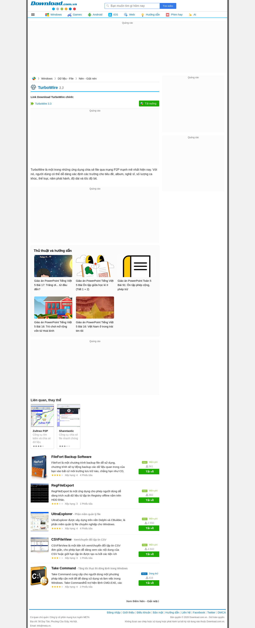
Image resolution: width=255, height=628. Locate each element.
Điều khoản (144, 612)
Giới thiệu (129, 612)
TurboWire (48, 87)
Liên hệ (186, 612)
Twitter (211, 612)
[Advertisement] (127, 51)
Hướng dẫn (172, 612)
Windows (46, 78)
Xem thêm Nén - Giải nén (141, 601)
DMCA (222, 612)
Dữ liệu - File (66, 78)
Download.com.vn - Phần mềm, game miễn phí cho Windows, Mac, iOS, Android (54, 6)
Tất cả (35, 15)
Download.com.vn (34, 79)
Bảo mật (158, 612)
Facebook (199, 612)
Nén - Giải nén (87, 78)
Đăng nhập (113, 612)
